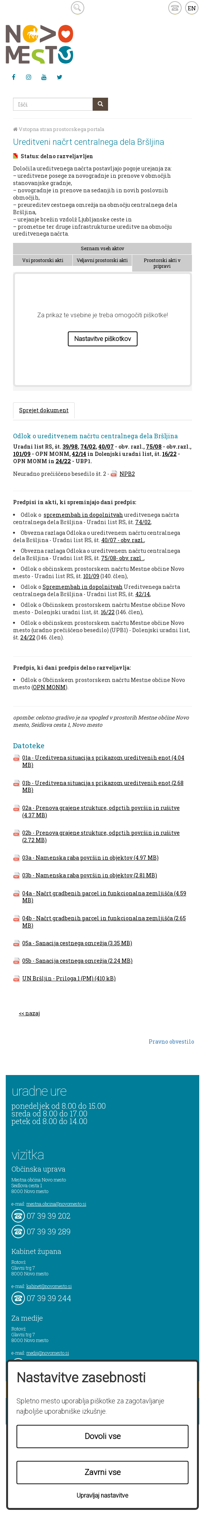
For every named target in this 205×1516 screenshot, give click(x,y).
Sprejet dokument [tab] (44, 410)
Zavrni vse (103, 1472)
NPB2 (127, 473)
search (77, 8)
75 (104, 558)
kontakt (175, 8)
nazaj (32, 1013)
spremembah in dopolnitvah (83, 514)
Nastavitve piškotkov (102, 339)
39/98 (70, 446)
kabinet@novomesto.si (49, 1286)
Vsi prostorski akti (42, 260)
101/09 (22, 453)
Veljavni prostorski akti (102, 260)
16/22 (169, 453)
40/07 (106, 446)
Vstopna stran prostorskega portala (58, 129)
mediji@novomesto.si (47, 1353)
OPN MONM (49, 687)
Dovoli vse (103, 1436)
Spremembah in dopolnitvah (83, 586)
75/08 (154, 446)
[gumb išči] (100, 104)
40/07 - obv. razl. (122, 540)
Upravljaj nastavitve (102, 1495)
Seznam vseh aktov (102, 248)
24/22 (63, 461)
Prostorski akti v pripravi (162, 263)
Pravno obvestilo (171, 1041)
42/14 (79, 453)
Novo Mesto (57, 44)
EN (192, 8)
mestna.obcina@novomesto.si (56, 1204)
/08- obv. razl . (126, 558)
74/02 (88, 446)
